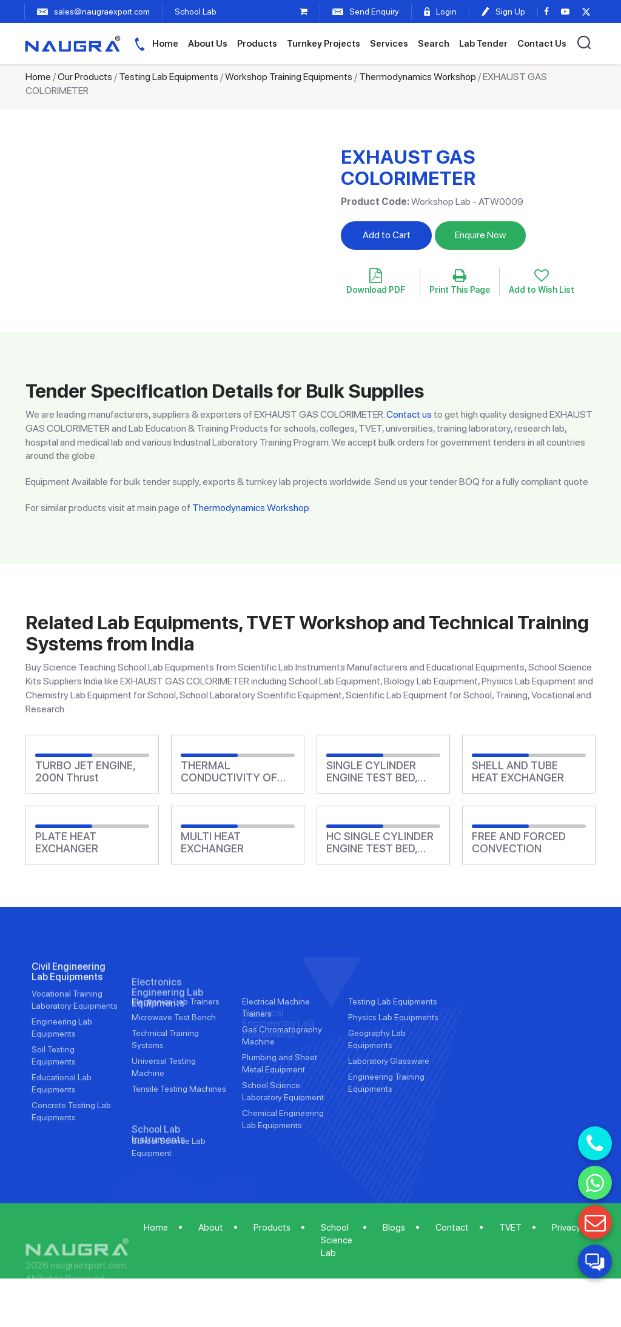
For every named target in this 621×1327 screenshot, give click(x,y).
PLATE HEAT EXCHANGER (66, 843)
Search (433, 43)
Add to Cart (387, 235)
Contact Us (541, 43)
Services (389, 43)
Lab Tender (483, 43)
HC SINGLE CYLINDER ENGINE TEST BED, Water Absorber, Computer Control (380, 843)
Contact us (409, 414)
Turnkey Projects (323, 43)
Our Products (85, 76)
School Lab (196, 11)
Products (257, 43)
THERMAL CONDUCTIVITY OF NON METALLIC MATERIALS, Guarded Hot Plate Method (233, 772)
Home (165, 43)
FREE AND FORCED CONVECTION (519, 843)
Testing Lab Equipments (168, 76)
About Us (207, 43)
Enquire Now (480, 235)
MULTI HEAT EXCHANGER (212, 843)
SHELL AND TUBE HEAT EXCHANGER (518, 772)
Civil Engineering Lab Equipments (69, 1007)
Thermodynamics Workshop (417, 76)
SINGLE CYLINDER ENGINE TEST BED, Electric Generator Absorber (371, 772)
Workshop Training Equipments (288, 76)
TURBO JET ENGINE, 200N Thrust (85, 772)
